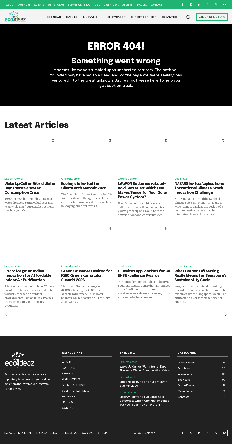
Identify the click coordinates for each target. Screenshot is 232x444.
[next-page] (225, 314)
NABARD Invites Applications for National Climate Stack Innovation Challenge (199, 188)
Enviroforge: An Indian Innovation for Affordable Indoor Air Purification (27, 276)
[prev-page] (7, 314)
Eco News (181, 179)
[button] (188, 17)
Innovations (12, 266)
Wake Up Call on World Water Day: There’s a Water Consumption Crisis (30, 188)
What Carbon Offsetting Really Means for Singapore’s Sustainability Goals (200, 276)
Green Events (70, 179)
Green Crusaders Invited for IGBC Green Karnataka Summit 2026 (86, 276)
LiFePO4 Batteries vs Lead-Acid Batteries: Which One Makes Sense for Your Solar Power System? (144, 401)
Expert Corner (14, 179)
